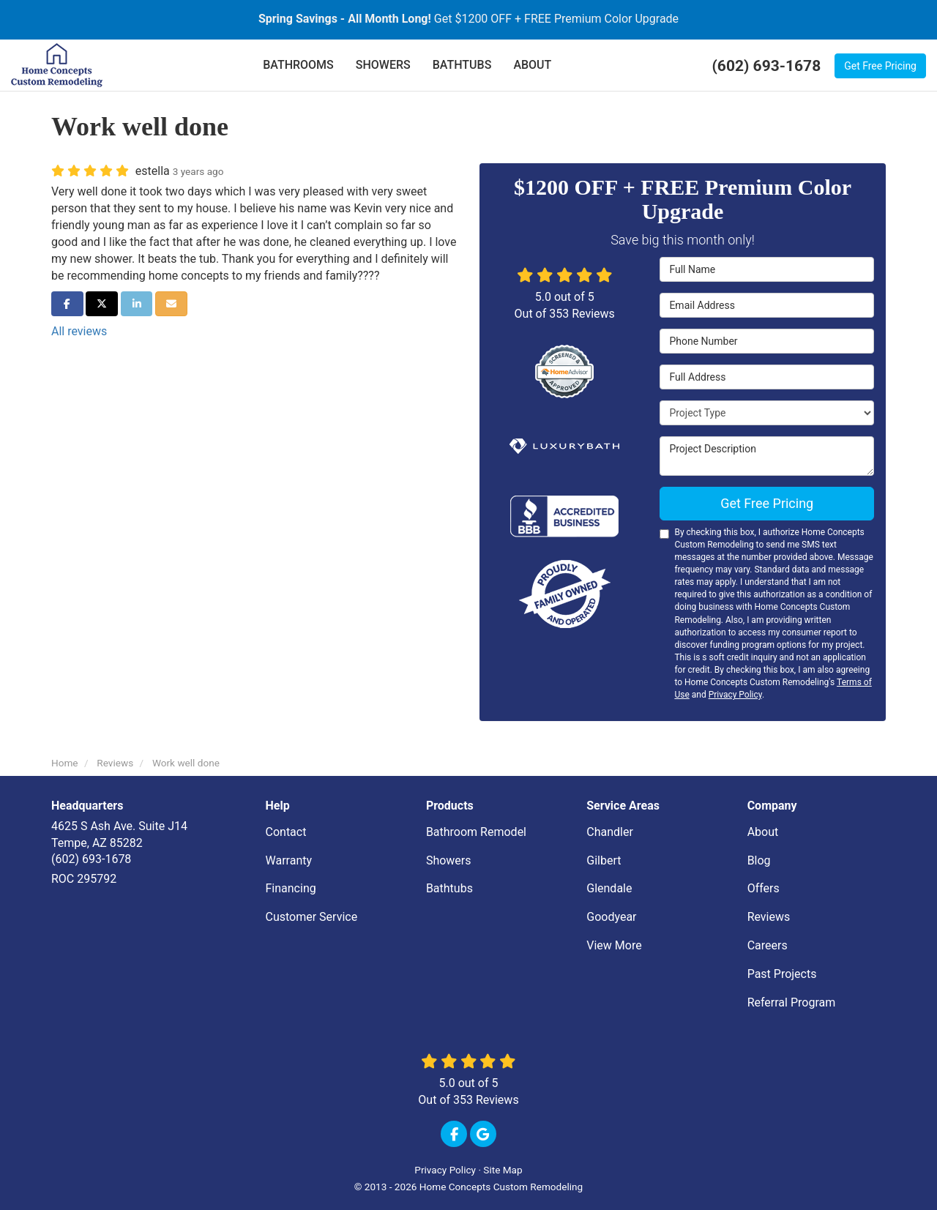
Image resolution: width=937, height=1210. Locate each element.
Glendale (609, 888)
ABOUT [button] (532, 65)
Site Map (502, 1170)
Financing (291, 888)
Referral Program (791, 1002)
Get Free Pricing (880, 66)
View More (613, 945)
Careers (767, 945)
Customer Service (312, 917)
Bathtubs (449, 888)
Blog (759, 860)
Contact (286, 832)
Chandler (609, 832)
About (763, 832)
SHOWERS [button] (383, 65)
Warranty (289, 860)
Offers (763, 888)
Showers (448, 860)
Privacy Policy (735, 695)
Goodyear (611, 917)
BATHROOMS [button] (298, 65)
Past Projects (782, 974)
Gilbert (603, 860)
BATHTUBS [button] (462, 65)
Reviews (769, 917)
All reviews (79, 331)
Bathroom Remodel (476, 832)
